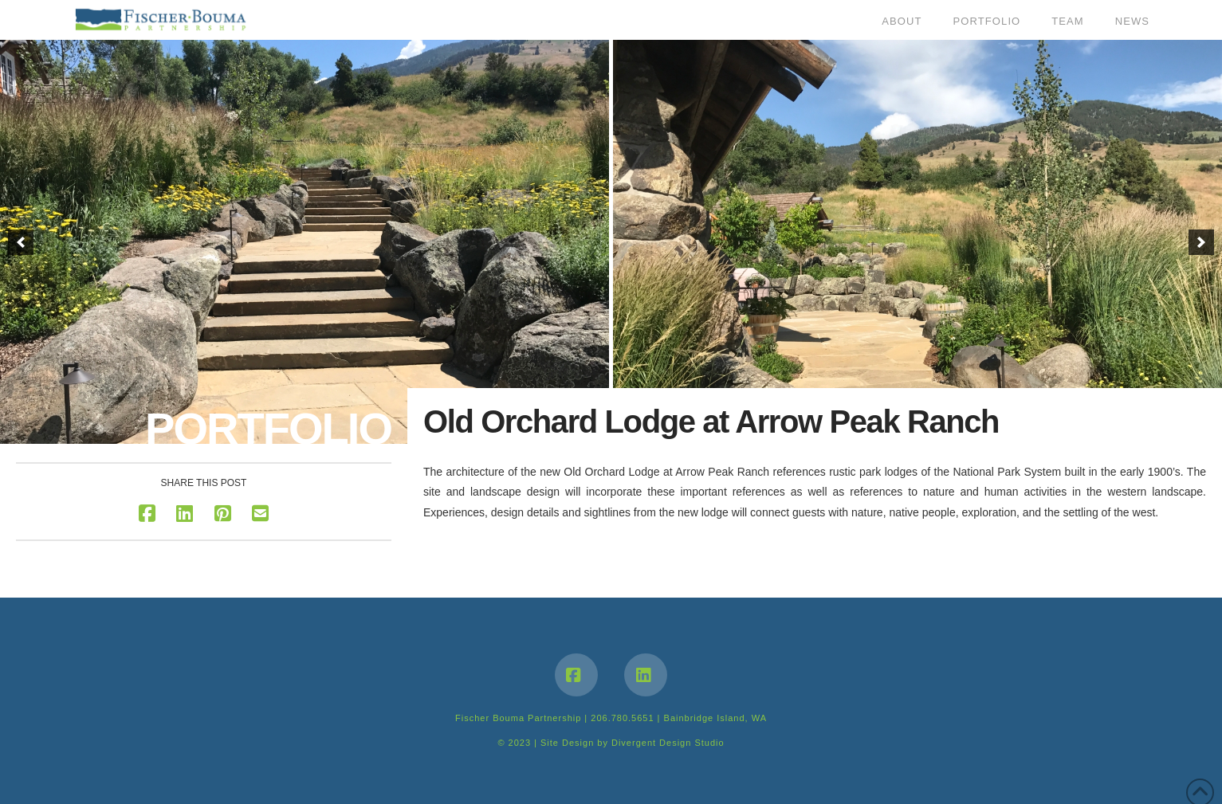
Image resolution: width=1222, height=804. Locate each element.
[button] (20, 242)
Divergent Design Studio (668, 742)
